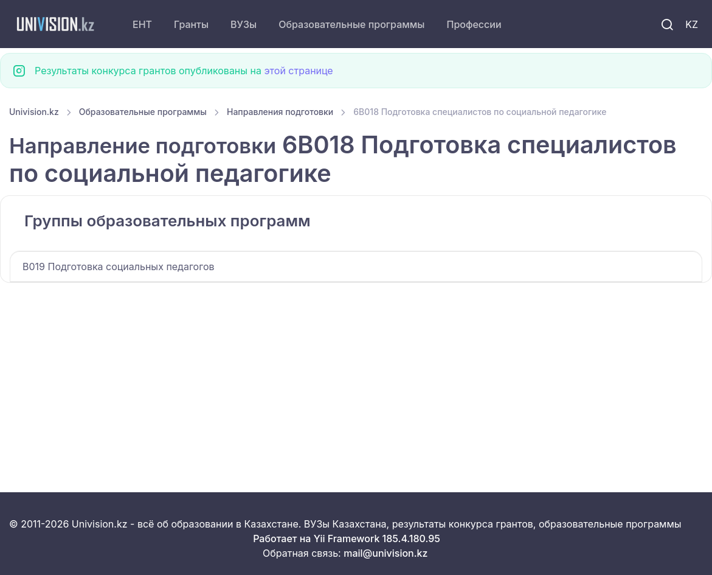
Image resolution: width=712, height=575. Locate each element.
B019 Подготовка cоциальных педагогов (118, 266)
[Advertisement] (356, 373)
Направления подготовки (280, 111)
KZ (691, 24)
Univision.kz (34, 111)
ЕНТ (142, 24)
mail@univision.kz (385, 553)
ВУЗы (243, 24)
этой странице (298, 70)
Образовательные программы (351, 24)
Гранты (191, 24)
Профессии (473, 24)
